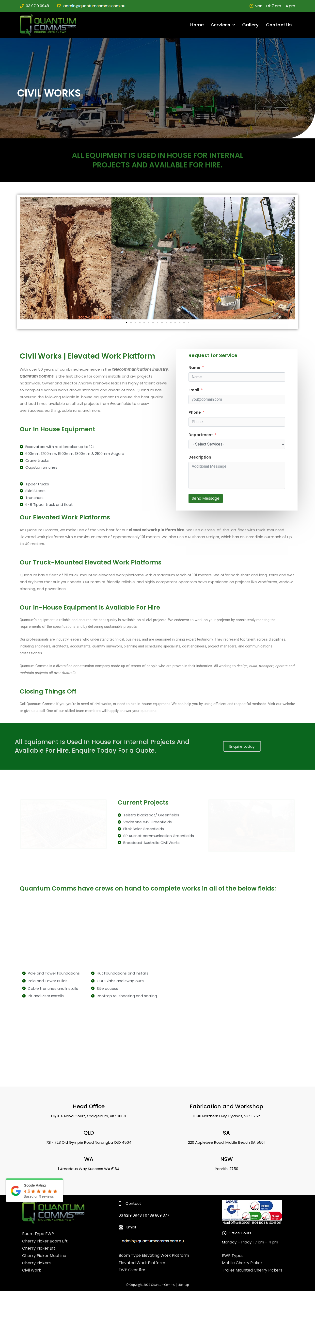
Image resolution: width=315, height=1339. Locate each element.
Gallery (250, 25)
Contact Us (279, 25)
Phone (195, 412)
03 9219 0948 (37, 5)
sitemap (183, 1276)
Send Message (206, 498)
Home (197, 25)
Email (194, 390)
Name (194, 367)
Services (223, 25)
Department (201, 434)
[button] (126, 322)
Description (200, 457)
